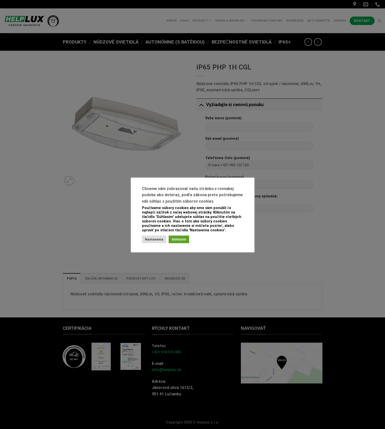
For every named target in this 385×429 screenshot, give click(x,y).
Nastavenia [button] (154, 239)
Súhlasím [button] (179, 239)
